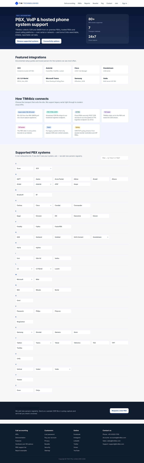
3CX (43, 168)
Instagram (77, 437)
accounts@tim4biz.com (118, 437)
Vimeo (76, 447)
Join (116, 3)
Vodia (62, 369)
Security (47, 447)
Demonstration (20, 437)
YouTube (77, 450)
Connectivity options (51, 41)
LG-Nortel (43, 269)
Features (18, 441)
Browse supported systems (27, 41)
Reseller (95, 3)
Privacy (47, 441)
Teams (43, 343)
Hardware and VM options (24, 444)
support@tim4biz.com (116, 444)
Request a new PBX (119, 411)
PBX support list (20, 447)
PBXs (80, 3)
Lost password (49, 434)
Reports (87, 3)
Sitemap (47, 450)
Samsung (24, 332)
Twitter (76, 444)
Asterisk (43, 184)
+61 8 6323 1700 (113, 434)
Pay (102, 3)
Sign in (124, 3)
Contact (109, 3)
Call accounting (69, 3)
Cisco (43, 205)
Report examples (21, 450)
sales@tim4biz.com (113, 441)
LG (24, 269)
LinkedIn (76, 441)
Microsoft (24, 279)
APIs (16, 434)
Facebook (77, 434)
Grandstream (100, 237)
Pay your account (50, 437)
